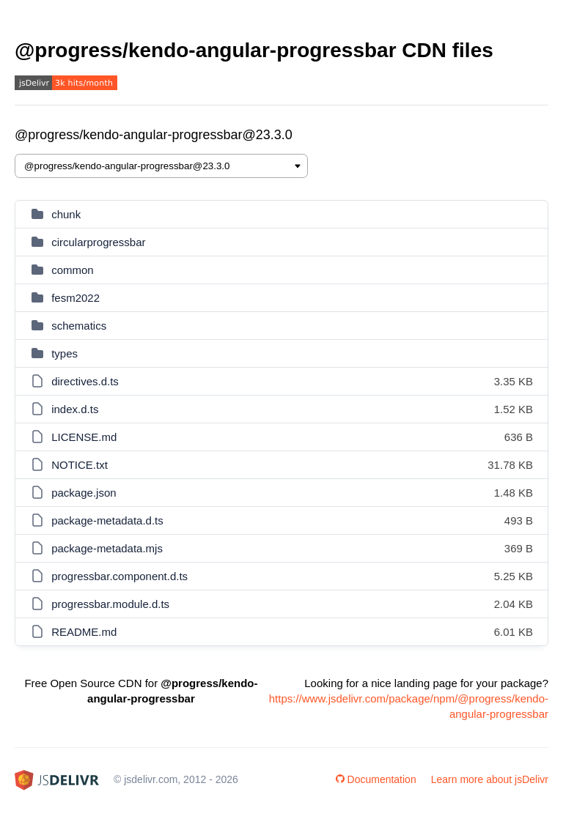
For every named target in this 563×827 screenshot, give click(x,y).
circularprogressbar (98, 242)
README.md (84, 632)
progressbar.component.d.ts (119, 576)
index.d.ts (74, 409)
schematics (78, 325)
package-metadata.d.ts (107, 520)
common (72, 270)
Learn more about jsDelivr (489, 779)
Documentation (376, 779)
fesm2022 (75, 298)
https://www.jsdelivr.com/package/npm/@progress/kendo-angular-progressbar (408, 706)
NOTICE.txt (79, 465)
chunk (66, 214)
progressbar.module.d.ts (110, 604)
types (64, 353)
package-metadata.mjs (107, 548)
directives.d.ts (85, 381)
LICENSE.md (84, 437)
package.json (83, 492)
